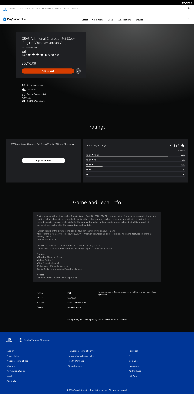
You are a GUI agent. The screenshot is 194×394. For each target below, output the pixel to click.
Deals (94, 17)
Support (74, 8)
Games (11, 8)
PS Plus (35, 8)
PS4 (26, 8)
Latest (69, 17)
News (57, 8)
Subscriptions (109, 17)
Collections (82, 17)
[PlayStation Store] (15, 16)
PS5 (20, 8)
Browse (123, 17)
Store (65, 8)
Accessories (46, 8)
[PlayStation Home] (5, 8)
